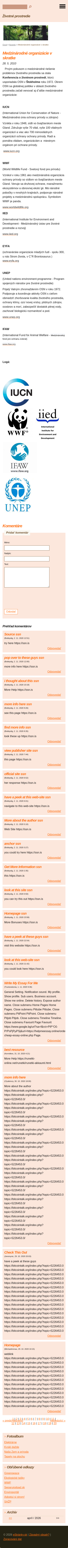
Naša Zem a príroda (16, 1451)
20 (55, 1423)
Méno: (7, 542)
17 (39, 1423)
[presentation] (27, 598)
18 (44, 1423)
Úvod (5, 45)
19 (49, 1423)
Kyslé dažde (11, 1447)
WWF (7, 1482)
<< (10, 1518)
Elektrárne (10, 1442)
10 (47, 1418)
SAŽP (7, 1501)
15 (28, 1423)
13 (18, 1423)
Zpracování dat (12, 1539)
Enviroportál (11, 1492)
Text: (6, 564)
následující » (57, 1420)
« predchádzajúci (13, 1420)
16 (34, 1423)
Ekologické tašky (14, 1477)
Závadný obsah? (39, 1534)
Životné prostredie (16, 16)
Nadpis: (7, 553)
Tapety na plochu (14, 1456)
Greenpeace (11, 1473)
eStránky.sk (20, 1534)
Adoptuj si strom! (14, 1496)
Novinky (12, 45)
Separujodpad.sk (14, 1487)
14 (23, 1423)
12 (12, 1423)
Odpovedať (54, 648)
